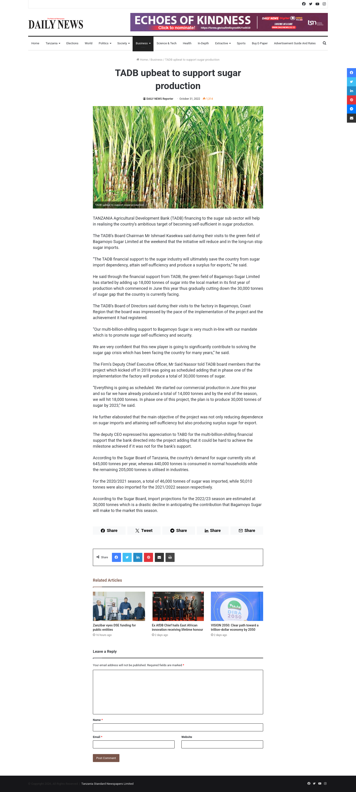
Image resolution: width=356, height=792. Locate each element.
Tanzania (51, 43)
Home (35, 43)
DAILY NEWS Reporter (159, 98)
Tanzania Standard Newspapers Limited (107, 783)
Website (186, 737)
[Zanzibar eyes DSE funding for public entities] (119, 606)
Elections (72, 43)
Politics (104, 43)
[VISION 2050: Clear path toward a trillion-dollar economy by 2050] (237, 606)
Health (187, 43)
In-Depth (203, 43)
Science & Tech (167, 43)
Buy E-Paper (259, 43)
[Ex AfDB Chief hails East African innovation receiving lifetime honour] (178, 606)
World (88, 43)
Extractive (221, 43)
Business (142, 43)
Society (122, 43)
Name (98, 720)
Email (97, 737)
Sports (241, 43)
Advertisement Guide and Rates (295, 43)
